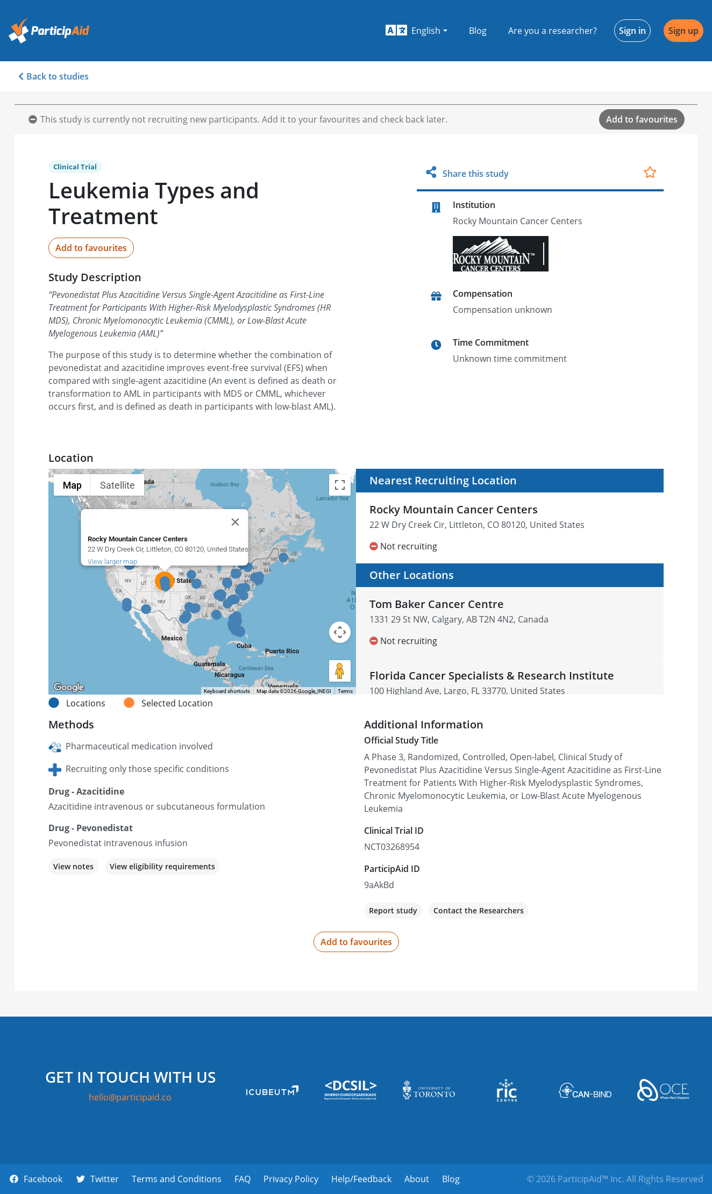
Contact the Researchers (478, 910)
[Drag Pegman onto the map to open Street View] (340, 671)
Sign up (683, 31)
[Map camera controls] (340, 632)
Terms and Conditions (177, 1179)
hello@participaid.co (130, 1097)
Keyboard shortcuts (227, 691)
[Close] (235, 522)
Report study (393, 910)
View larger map (112, 561)
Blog (478, 31)
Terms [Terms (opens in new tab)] (345, 691)
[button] (416, 30)
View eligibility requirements (162, 866)
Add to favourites (642, 119)
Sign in (632, 31)
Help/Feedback (361, 1179)
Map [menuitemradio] (72, 485)
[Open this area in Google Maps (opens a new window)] (69, 688)
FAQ (242, 1179)
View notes (73, 866)
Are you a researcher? (552, 31)
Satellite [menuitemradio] (117, 485)
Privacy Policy (291, 1179)
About (416, 1179)
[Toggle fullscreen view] (340, 485)
